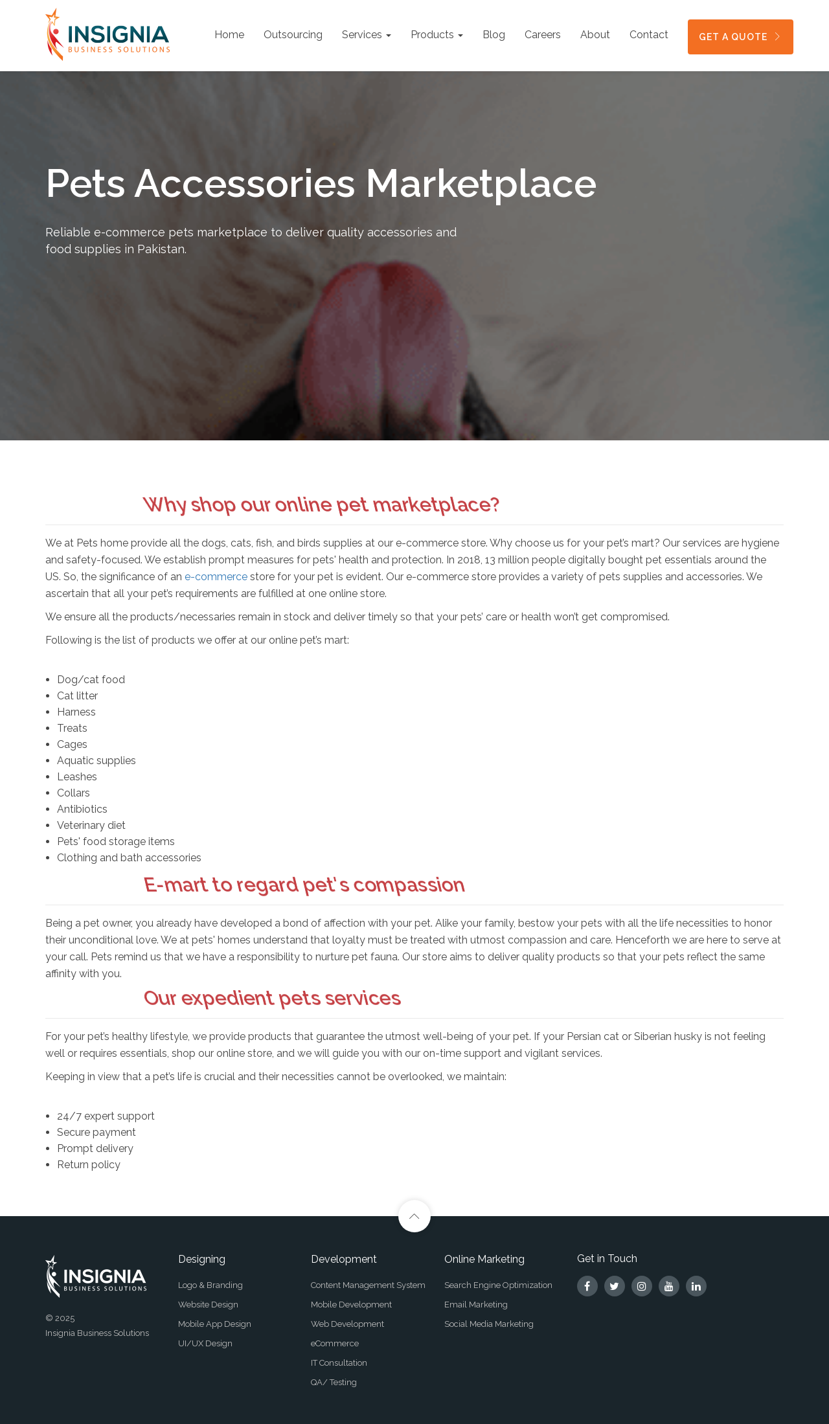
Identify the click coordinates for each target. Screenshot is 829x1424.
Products (437, 34)
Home (229, 34)
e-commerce (216, 577)
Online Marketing (484, 1259)
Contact (649, 34)
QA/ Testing (334, 1382)
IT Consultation (339, 1363)
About (595, 34)
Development (344, 1259)
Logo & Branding (210, 1285)
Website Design (208, 1304)
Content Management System (368, 1285)
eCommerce (335, 1343)
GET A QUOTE (740, 37)
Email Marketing (476, 1304)
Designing (201, 1259)
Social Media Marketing (489, 1324)
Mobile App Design (214, 1324)
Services (366, 34)
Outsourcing (293, 34)
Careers (543, 34)
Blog (494, 34)
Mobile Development (351, 1304)
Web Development (347, 1324)
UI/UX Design (205, 1343)
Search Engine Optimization (498, 1285)
